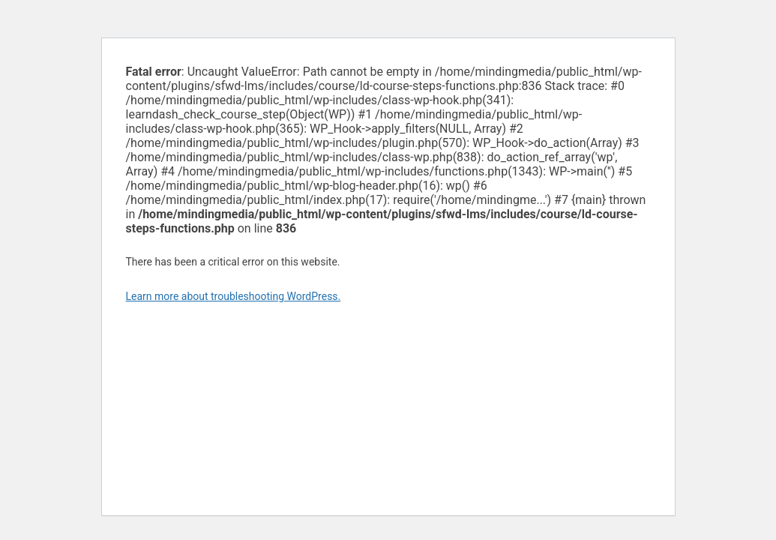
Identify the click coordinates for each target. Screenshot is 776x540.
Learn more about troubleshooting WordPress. (233, 296)
